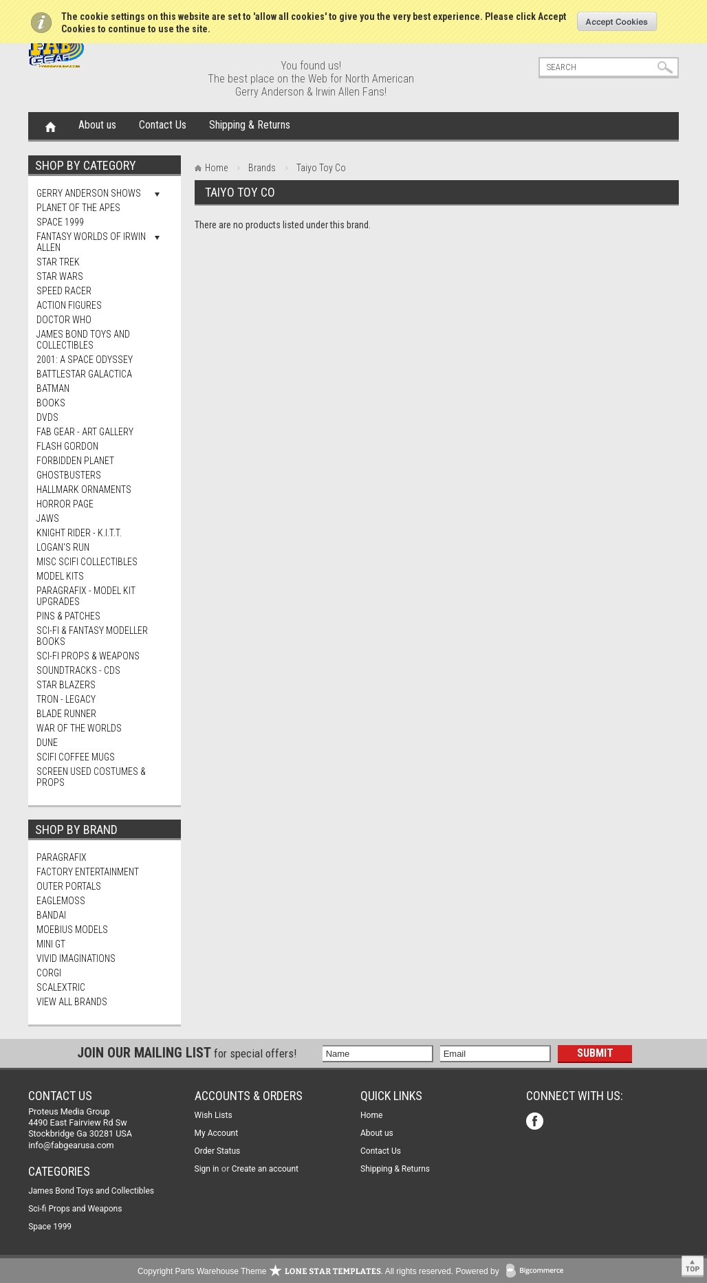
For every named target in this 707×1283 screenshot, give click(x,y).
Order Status (218, 1151)
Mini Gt (50, 944)
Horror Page (65, 503)
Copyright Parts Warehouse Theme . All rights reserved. (295, 1271)
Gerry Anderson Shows (88, 193)
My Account (217, 1133)
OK (617, 21)
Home (50, 125)
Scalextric (60, 987)
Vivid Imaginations (76, 958)
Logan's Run (62, 547)
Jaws (47, 518)
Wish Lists (213, 1115)
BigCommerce (537, 1272)
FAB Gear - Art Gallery (84, 431)
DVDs (47, 417)
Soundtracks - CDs (78, 670)
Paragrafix (61, 857)
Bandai (51, 915)
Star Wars (59, 276)
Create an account (265, 1169)
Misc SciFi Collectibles (87, 561)
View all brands (71, 1001)
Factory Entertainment (87, 871)
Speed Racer (63, 290)
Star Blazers (66, 684)
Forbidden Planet (75, 460)
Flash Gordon (67, 446)
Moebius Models (72, 929)
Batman (52, 388)
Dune (47, 742)
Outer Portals (68, 886)
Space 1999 (60, 222)
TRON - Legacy (66, 699)
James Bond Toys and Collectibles (83, 340)
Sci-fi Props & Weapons (88, 655)
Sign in (207, 1169)
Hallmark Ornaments (83, 489)
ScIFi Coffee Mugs (75, 757)
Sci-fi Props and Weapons (75, 1209)
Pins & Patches (68, 616)
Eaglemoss (60, 900)
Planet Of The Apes (78, 207)
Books (50, 402)
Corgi (48, 972)
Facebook (536, 1122)
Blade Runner (66, 713)
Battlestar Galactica (84, 374)
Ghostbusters (68, 475)
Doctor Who (63, 319)
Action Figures (69, 305)
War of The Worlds (79, 728)
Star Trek (58, 261)
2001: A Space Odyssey (84, 359)
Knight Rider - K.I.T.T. (79, 532)
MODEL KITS (60, 576)
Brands (262, 167)
